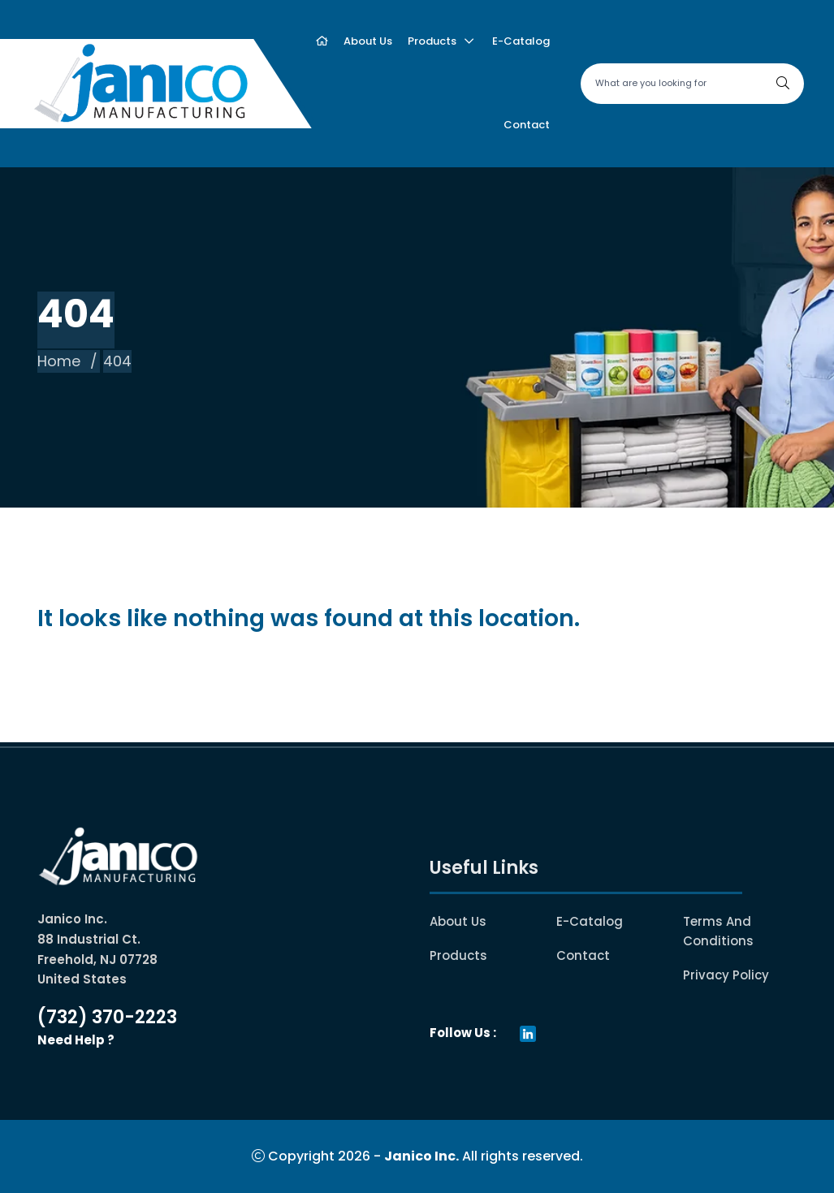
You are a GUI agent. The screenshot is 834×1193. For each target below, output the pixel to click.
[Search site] (692, 83)
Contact (526, 124)
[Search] (782, 83)
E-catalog (521, 40)
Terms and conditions (740, 931)
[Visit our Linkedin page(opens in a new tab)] (528, 1032)
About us (368, 41)
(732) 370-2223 (107, 1017)
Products (432, 41)
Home (58, 361)
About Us (458, 921)
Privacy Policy (726, 974)
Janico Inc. (421, 1156)
